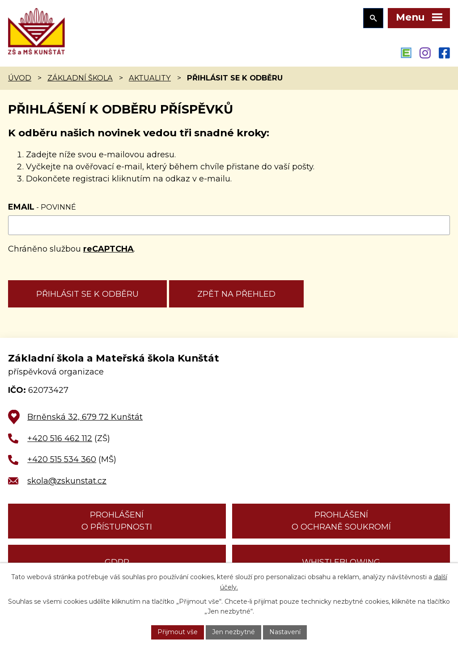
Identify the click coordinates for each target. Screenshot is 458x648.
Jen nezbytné (233, 632)
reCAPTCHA (108, 249)
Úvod (19, 77)
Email (42, 207)
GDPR (117, 562)
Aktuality (150, 77)
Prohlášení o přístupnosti (116, 521)
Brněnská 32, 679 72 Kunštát (85, 417)
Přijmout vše (177, 632)
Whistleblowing (341, 562)
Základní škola (80, 77)
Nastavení (285, 632)
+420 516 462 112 (59, 438)
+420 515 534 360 (61, 459)
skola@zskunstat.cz (66, 481)
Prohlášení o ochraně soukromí (341, 521)
